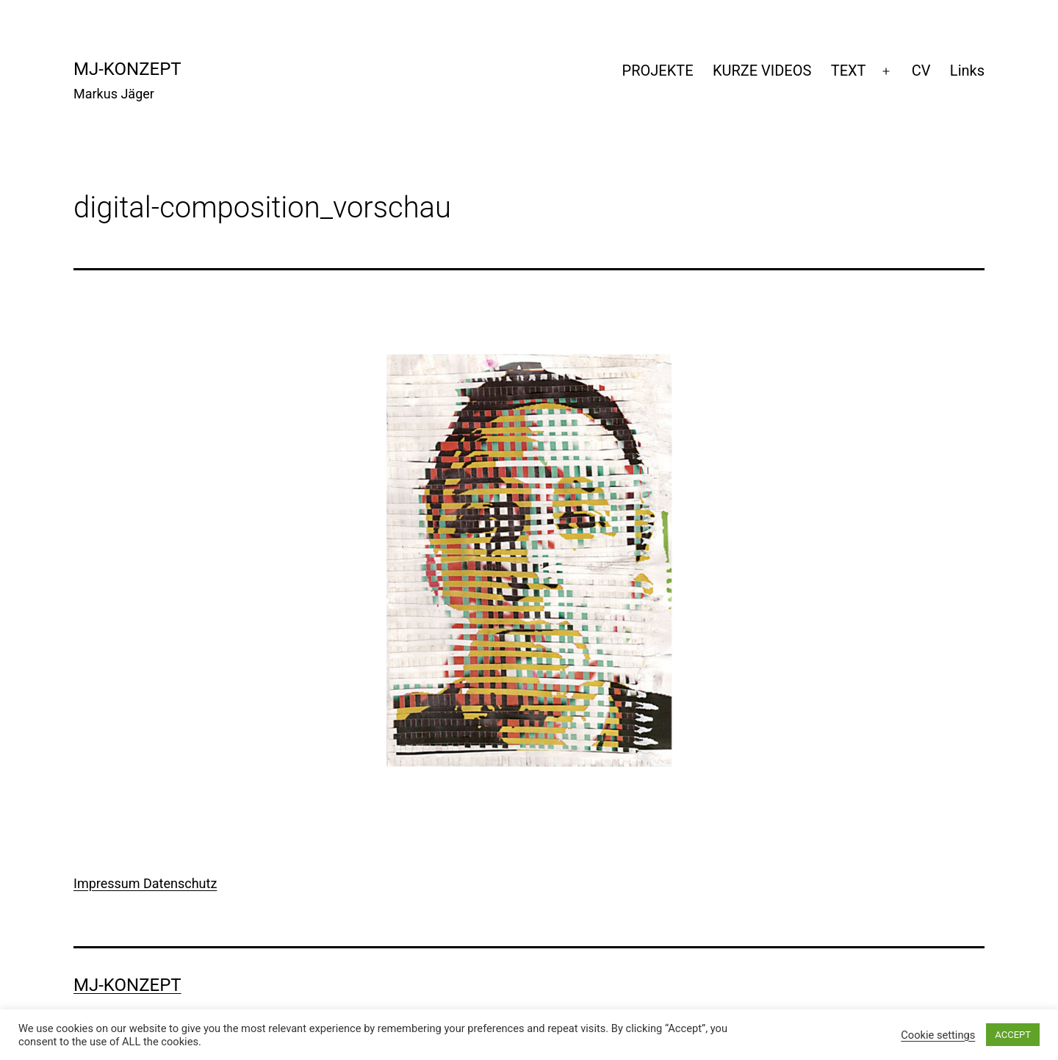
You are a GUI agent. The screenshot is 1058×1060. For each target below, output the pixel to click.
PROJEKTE (658, 70)
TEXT (848, 70)
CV (921, 70)
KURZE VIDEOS (762, 70)
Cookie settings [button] (938, 1035)
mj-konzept (127, 69)
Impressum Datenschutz (145, 883)
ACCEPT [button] (1013, 1034)
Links (967, 70)
